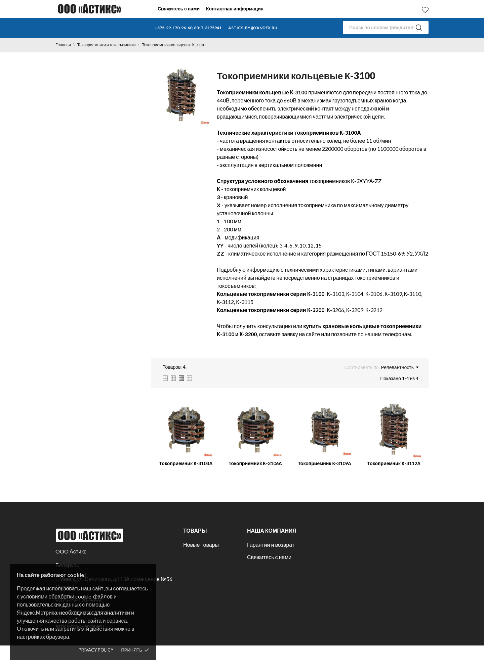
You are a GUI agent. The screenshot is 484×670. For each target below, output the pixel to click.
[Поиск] (386, 27)
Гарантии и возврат (270, 544)
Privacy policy (96, 650)
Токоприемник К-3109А (324, 463)
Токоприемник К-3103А (186, 463)
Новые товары (201, 544)
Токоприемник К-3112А (393, 463)
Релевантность (399, 367)
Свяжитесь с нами (179, 8)
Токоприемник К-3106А (255, 463)
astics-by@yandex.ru (252, 27)
